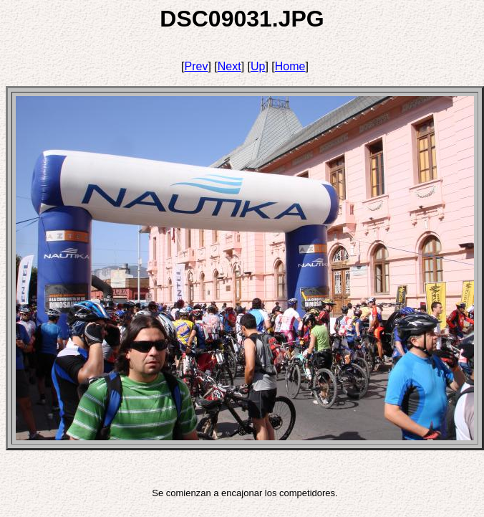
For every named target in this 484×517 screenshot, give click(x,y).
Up (258, 66)
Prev (196, 66)
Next (229, 66)
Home (290, 66)
